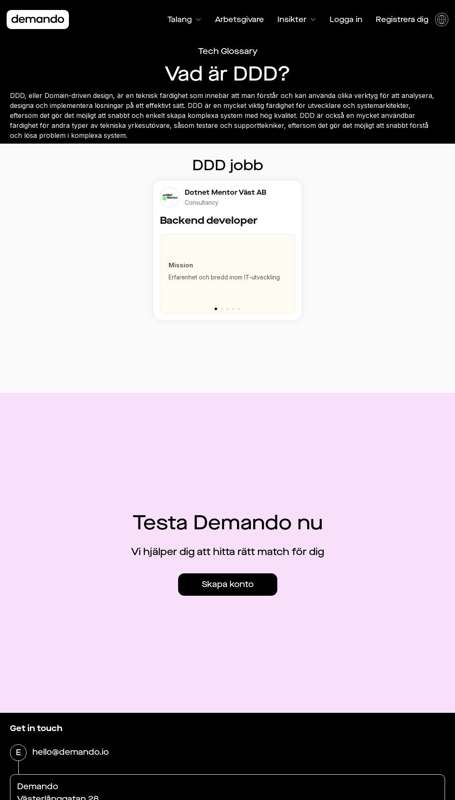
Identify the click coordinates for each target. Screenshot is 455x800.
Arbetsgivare (239, 19)
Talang (184, 19)
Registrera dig (402, 19)
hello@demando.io (70, 752)
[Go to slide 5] (239, 309)
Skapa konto (228, 584)
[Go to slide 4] (233, 309)
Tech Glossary (227, 51)
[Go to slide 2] (221, 309)
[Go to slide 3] (227, 309)
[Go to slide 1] (216, 309)
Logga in (346, 19)
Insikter (296, 19)
